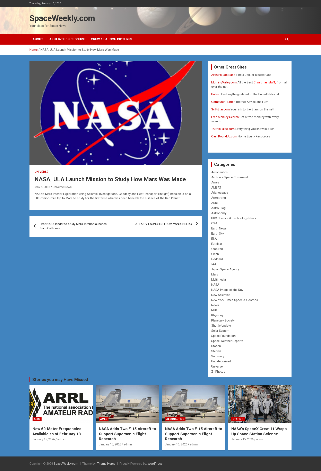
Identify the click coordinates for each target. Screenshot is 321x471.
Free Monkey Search (225, 117)
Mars (214, 274)
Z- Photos (218, 371)
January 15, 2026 (44, 439)
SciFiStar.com (220, 109)
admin (61, 439)
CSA (214, 223)
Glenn (215, 254)
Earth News (219, 228)
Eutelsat (216, 244)
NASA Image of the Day (227, 290)
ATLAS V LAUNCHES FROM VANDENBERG (163, 224)
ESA (214, 239)
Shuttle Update (221, 325)
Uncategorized (221, 361)
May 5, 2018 (42, 187)
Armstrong (218, 198)
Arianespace (219, 192)
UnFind (216, 94)
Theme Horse (106, 463)
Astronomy (218, 213)
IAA (213, 264)
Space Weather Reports (227, 341)
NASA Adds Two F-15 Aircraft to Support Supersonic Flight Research (127, 433)
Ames (215, 182)
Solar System (220, 331)
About (38, 39)
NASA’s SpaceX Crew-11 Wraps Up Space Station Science (259, 431)
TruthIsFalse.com (223, 129)
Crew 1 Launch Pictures (111, 39)
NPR (214, 310)
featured (217, 249)
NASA (215, 285)
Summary (217, 356)
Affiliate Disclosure (67, 39)
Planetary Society (223, 320)
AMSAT (216, 187)
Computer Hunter (223, 102)
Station (216, 346)
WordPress (155, 463)
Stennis (216, 351)
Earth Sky (217, 233)
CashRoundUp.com (224, 136)
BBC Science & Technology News (233, 218)
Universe (41, 171)
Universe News (62, 187)
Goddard (217, 259)
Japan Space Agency (225, 269)
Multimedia (218, 279)
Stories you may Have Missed (60, 379)
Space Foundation (223, 336)
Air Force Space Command (229, 177)
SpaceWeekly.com (62, 18)
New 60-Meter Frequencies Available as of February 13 (57, 431)
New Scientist (220, 295)
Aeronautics (219, 172)
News (215, 305)
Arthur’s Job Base (223, 75)
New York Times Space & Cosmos (234, 300)
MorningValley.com (224, 82)
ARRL (215, 203)
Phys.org (217, 315)
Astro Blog (218, 208)
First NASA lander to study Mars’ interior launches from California (73, 226)
